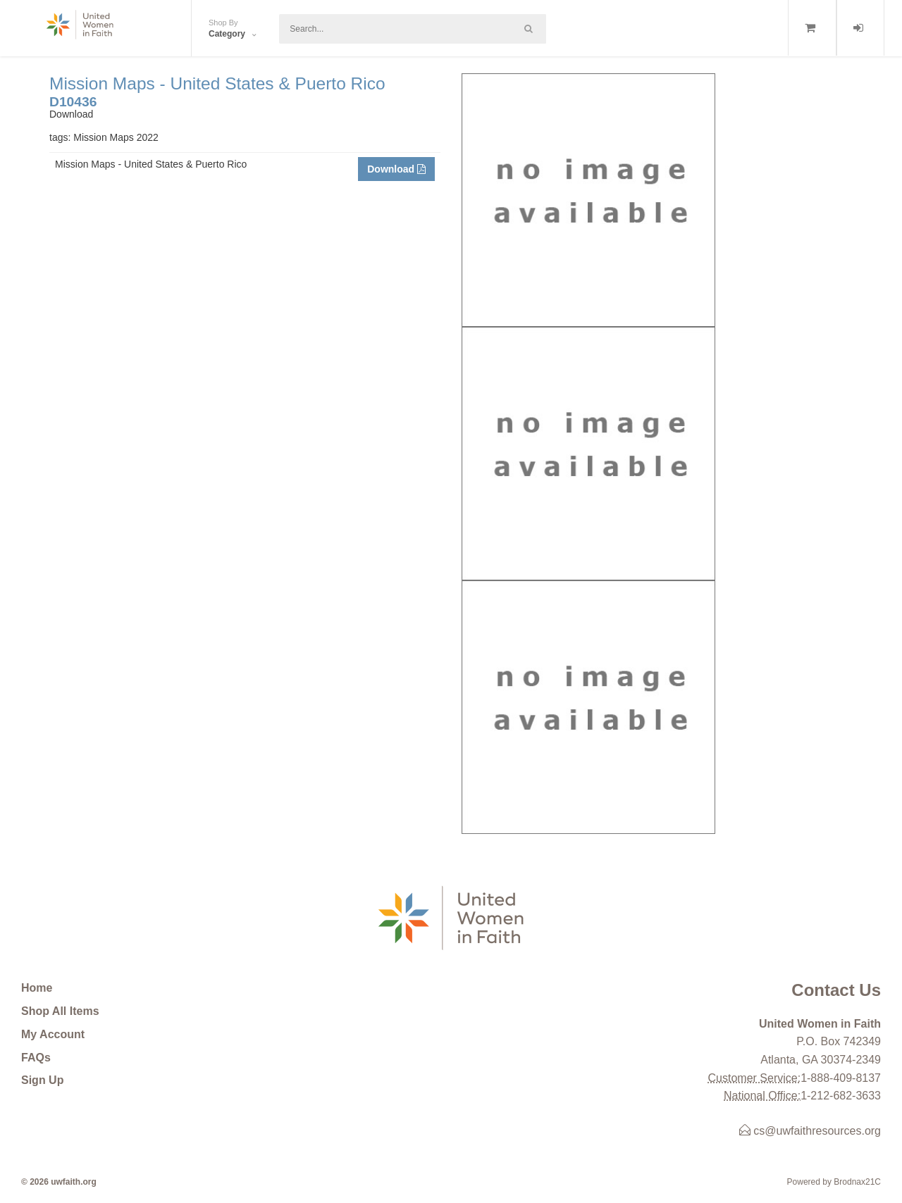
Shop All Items (60, 1011)
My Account (53, 1034)
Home (36, 988)
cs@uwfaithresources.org (810, 1131)
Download (396, 169)
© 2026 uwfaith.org (59, 1182)
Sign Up (42, 1080)
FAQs (36, 1058)
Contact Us (836, 989)
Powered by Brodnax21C (834, 1182)
